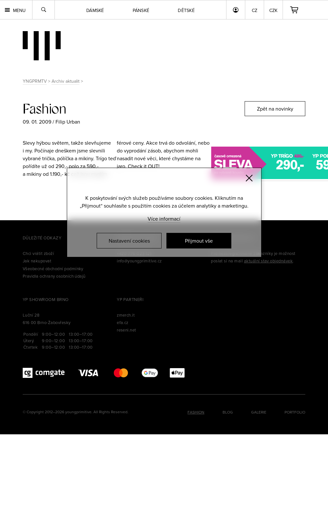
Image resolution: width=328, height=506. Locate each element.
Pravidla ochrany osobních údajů (54, 276)
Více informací (164, 218)
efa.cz (122, 322)
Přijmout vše (199, 240)
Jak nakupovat (37, 261)
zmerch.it (126, 315)
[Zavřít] (249, 178)
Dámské (95, 10)
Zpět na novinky (275, 108)
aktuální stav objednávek (268, 261)
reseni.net (126, 330)
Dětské (186, 10)
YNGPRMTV (35, 81)
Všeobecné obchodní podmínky (53, 268)
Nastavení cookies (129, 240)
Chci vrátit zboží (38, 253)
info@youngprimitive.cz (139, 261)
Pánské (141, 10)
